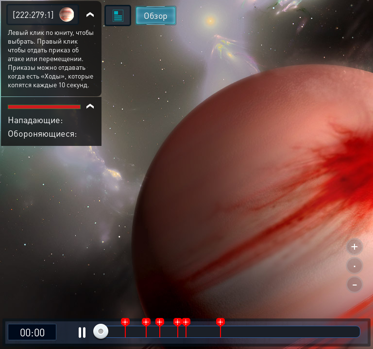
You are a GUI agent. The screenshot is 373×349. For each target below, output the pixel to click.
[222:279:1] (33, 14)
